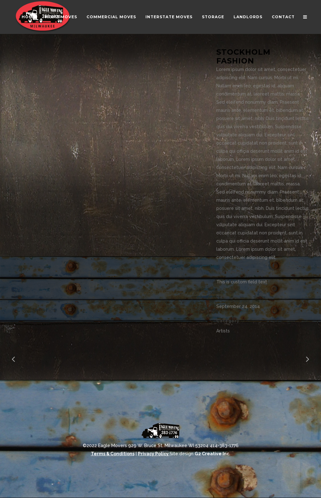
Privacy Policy (154, 453)
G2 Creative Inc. (212, 453)
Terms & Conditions (112, 453)
